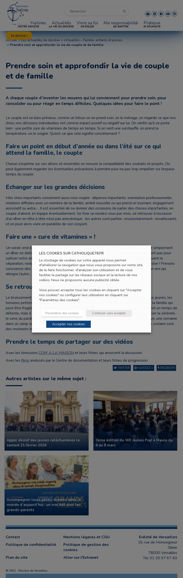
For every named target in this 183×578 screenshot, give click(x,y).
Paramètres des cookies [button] (62, 313)
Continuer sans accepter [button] (109, 313)
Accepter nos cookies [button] (68, 324)
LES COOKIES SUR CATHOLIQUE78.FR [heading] (71, 253)
